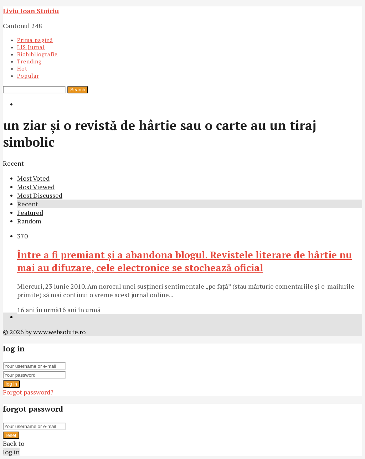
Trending (29, 61)
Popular (28, 75)
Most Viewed (36, 186)
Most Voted (33, 178)
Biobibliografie (37, 54)
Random (29, 221)
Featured (30, 212)
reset (11, 435)
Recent (27, 204)
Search (77, 89)
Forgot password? (28, 392)
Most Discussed (39, 195)
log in (11, 384)
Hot (22, 68)
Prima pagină (35, 39)
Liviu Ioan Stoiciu (31, 10)
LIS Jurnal (31, 47)
